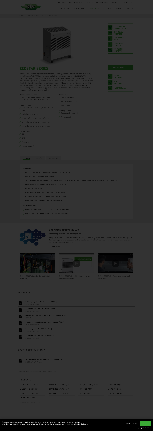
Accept (145, 423)
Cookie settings (131, 423)
